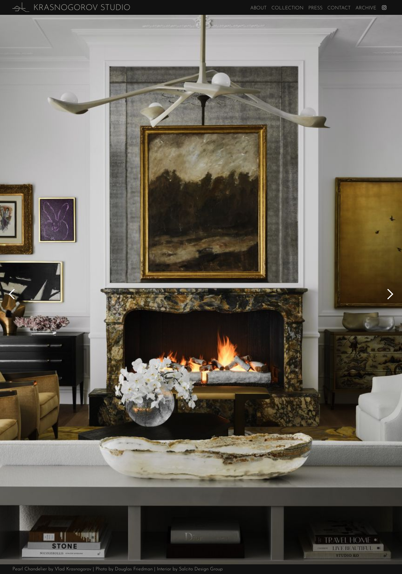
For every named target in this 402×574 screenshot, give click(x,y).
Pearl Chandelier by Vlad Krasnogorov (51, 569)
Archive (365, 8)
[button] (12, 294)
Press (315, 8)
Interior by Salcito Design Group (190, 569)
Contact (339, 8)
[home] (71, 7)
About (258, 8)
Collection (287, 8)
